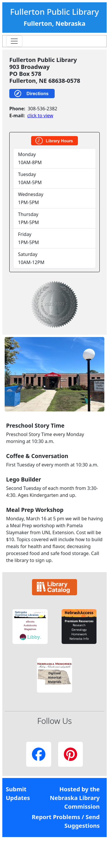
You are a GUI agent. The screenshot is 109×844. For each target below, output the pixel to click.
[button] (29, 626)
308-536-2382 (42, 108)
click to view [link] (40, 115)
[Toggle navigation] (14, 41)
